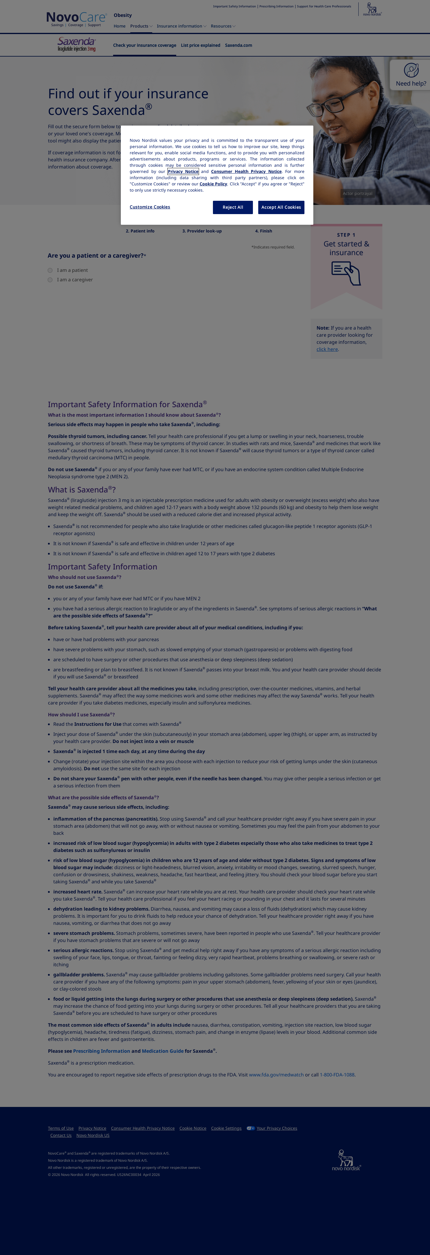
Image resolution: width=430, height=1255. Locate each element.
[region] (217, 175)
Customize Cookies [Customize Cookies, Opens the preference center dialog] (150, 207)
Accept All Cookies (281, 207)
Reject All (233, 207)
